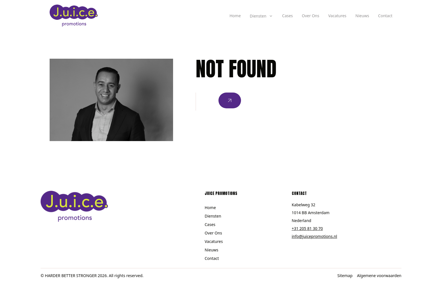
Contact (385, 15)
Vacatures (337, 15)
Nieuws (362, 15)
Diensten (213, 216)
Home (235, 15)
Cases (287, 15)
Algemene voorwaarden (379, 275)
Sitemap (345, 275)
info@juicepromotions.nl (314, 236)
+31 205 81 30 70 (307, 228)
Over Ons (310, 15)
